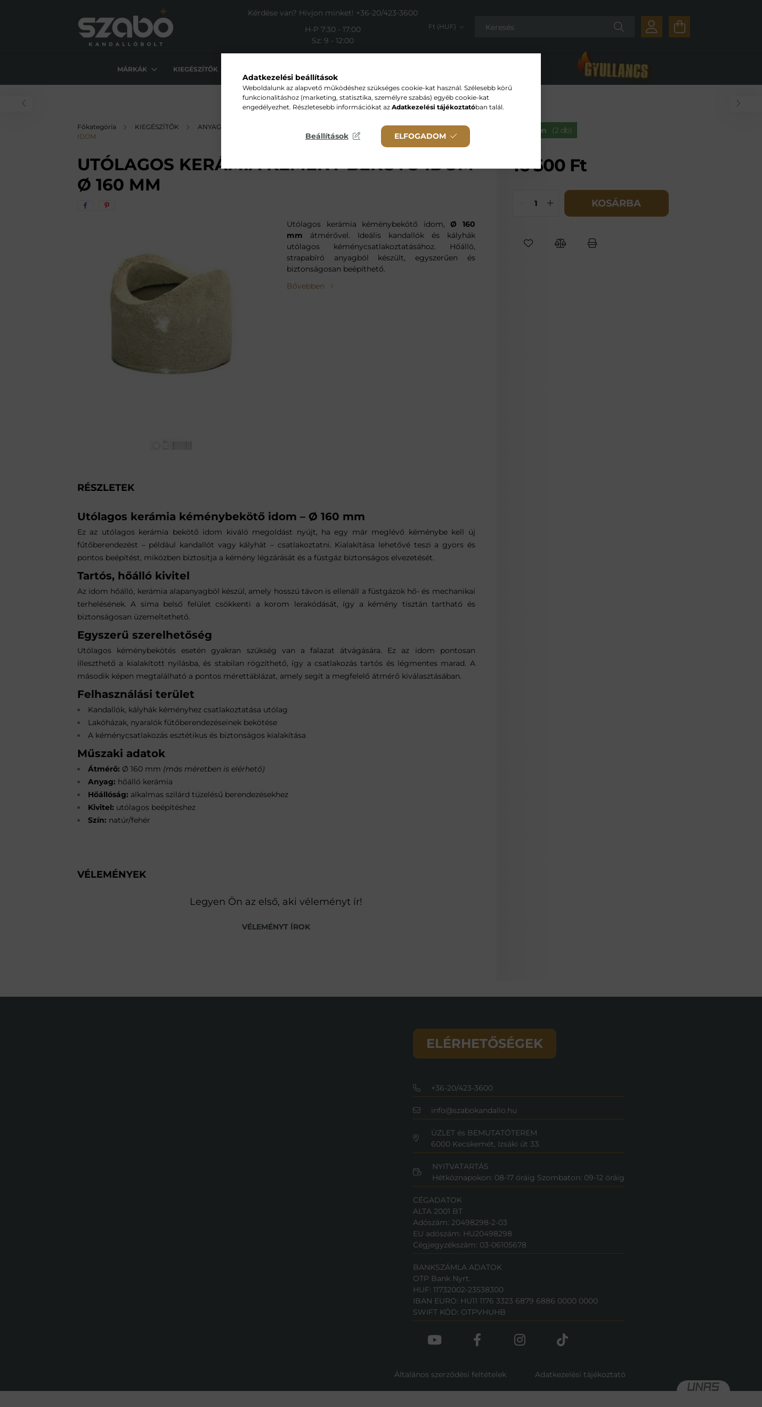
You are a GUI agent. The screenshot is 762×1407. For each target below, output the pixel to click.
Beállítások (326, 136)
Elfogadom (420, 136)
